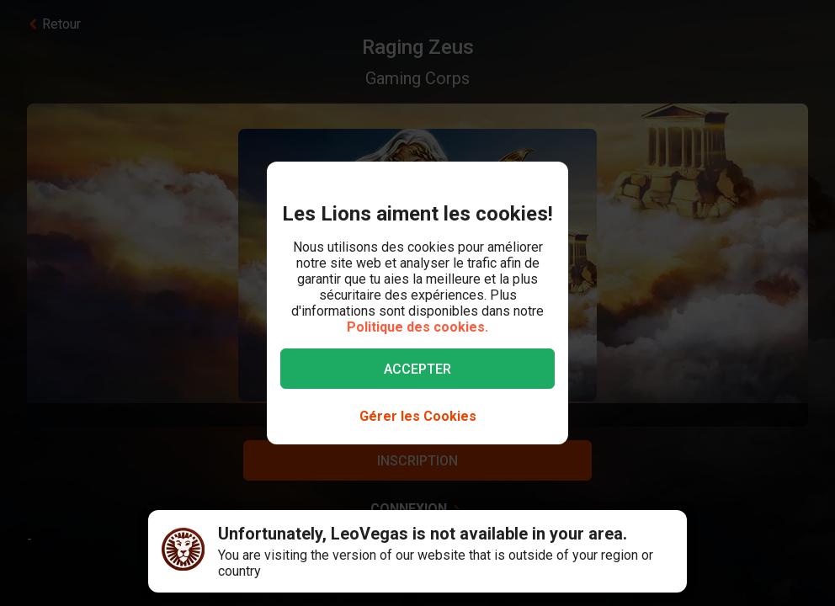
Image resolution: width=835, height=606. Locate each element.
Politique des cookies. (417, 327)
